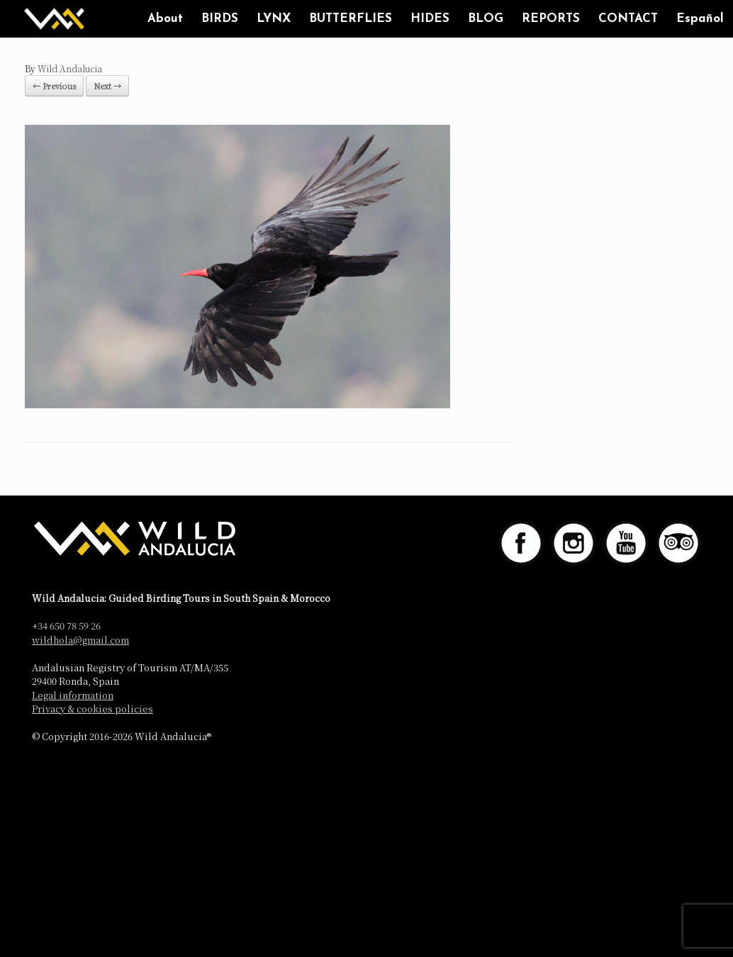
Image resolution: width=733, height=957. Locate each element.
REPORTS (551, 19)
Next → (107, 85)
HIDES (429, 19)
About (165, 19)
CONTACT (628, 19)
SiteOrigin (387, 767)
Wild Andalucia (70, 68)
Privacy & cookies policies (92, 708)
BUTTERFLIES (350, 19)
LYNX (274, 19)
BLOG (485, 19)
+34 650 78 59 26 (66, 625)
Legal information (72, 695)
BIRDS (219, 19)
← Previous (54, 85)
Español (700, 19)
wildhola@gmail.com (80, 640)
